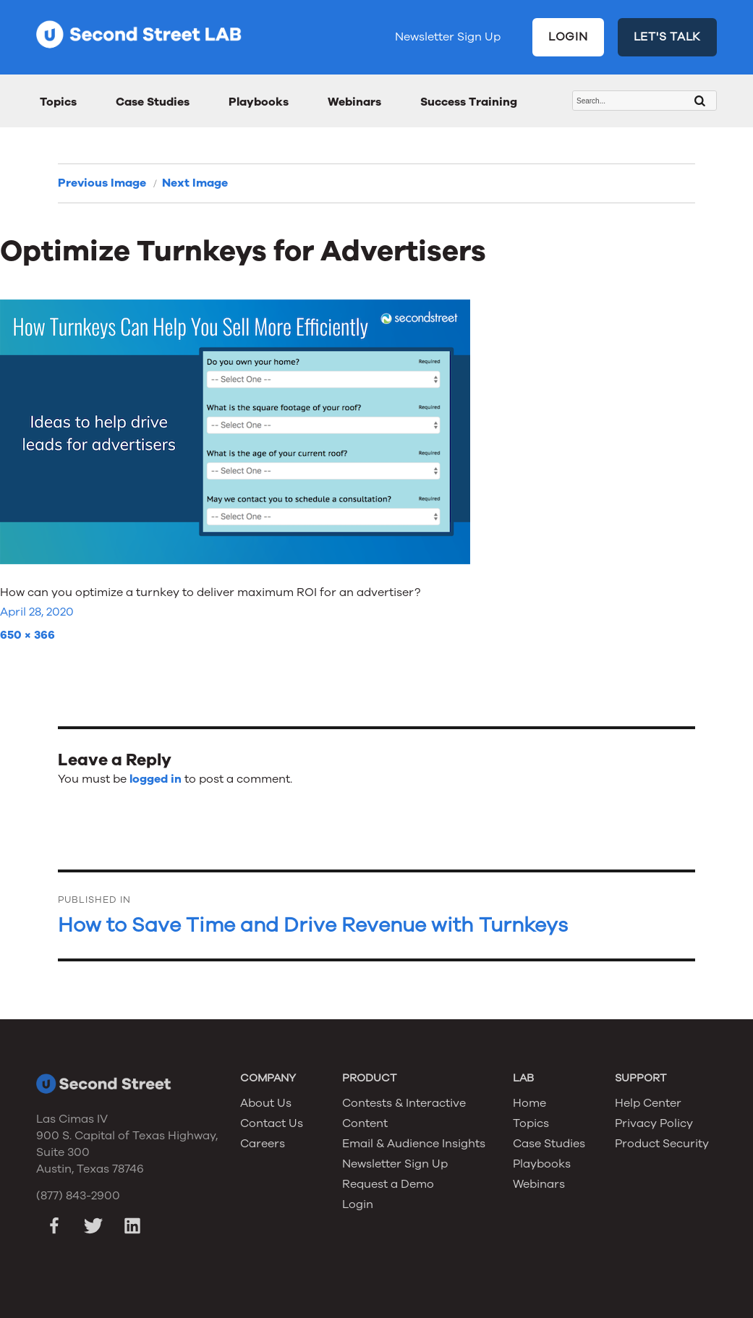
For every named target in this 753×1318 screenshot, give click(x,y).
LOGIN (568, 37)
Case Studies (153, 102)
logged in (155, 779)
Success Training (468, 102)
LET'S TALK (668, 37)
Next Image (195, 183)
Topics (58, 102)
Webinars (354, 102)
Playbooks (259, 102)
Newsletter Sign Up (448, 37)
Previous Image (102, 183)
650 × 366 (27, 635)
